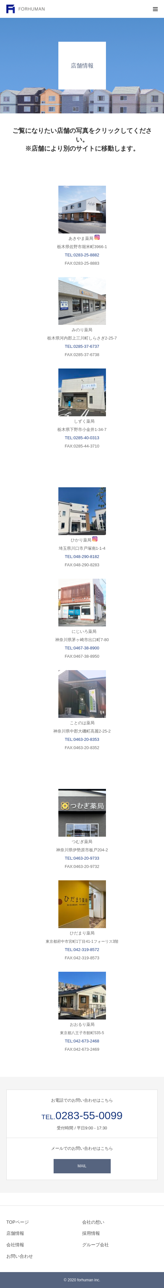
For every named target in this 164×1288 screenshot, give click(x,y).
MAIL (81, 1166)
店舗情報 (15, 1233)
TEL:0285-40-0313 (82, 437)
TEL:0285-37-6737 (82, 346)
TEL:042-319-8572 (82, 949)
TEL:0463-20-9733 (82, 858)
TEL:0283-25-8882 (82, 255)
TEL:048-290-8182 (82, 556)
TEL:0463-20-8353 (82, 739)
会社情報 (15, 1244)
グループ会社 (95, 1244)
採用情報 (91, 1233)
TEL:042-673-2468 (82, 1041)
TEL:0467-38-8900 (82, 648)
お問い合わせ (19, 1256)
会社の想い (93, 1222)
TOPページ (17, 1222)
